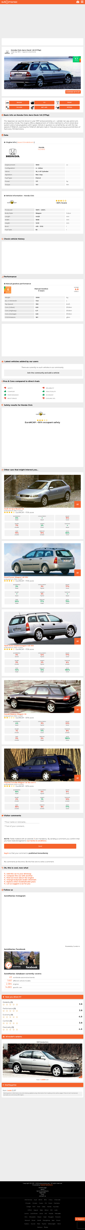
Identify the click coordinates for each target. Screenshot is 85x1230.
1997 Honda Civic (42, 1042)
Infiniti (30, 1210)
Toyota (44, 1224)
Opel (44, 1217)
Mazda (51, 1213)
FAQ (42, 1194)
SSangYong (46, 1220)
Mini (26, 1217)
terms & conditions (42, 1191)
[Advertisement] (42, 20)
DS (46, 1203)
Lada (55, 1210)
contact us (42, 1196)
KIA (51, 1210)
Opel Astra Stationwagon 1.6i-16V (19, 646)
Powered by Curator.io (72, 946)
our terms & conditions (36, 841)
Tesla (38, 1224)
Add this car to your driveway (19, 874)
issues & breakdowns (25, 142)
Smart (58, 1220)
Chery (50, 1200)
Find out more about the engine (20, 878)
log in (6, 853)
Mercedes (58, 1213)
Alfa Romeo (28, 1200)
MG (46, 1213)
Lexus (41, 1213)
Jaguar (36, 1210)
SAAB (39, 1220)
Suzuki (33, 1224)
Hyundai (56, 1206)
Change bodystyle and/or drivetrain (21, 880)
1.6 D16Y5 (41, 149)
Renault (27, 1220)
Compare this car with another (20, 876)
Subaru (26, 1224)
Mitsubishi (32, 1217)
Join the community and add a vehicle (43, 373)
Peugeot (51, 1217)
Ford (38, 1206)
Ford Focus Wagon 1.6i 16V (16, 577)
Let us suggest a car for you (18, 884)
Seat (53, 1220)
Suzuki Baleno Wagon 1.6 (15, 714)
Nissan (39, 1217)
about (42, 1189)
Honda (49, 1206)
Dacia (50, 1203)
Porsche (57, 1217)
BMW (40, 1200)
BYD (45, 1200)
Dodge (29, 1206)
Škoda (46, 1227)
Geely (43, 1206)
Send (40, 846)
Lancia (26, 1213)
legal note (42, 1192)
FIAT (34, 1206)
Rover (33, 1220)
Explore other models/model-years (21, 882)
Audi (35, 1200)
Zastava (39, 1227)
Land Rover (34, 1213)
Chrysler (28, 1203)
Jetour (46, 1210)
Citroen (34, 1203)
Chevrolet (57, 1200)
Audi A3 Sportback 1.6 (14, 509)
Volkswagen (52, 1224)
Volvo (59, 1224)
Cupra (41, 1203)
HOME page (42, 1187)
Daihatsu (57, 1203)
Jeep (41, 1210)
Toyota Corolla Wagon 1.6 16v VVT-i (20, 782)
